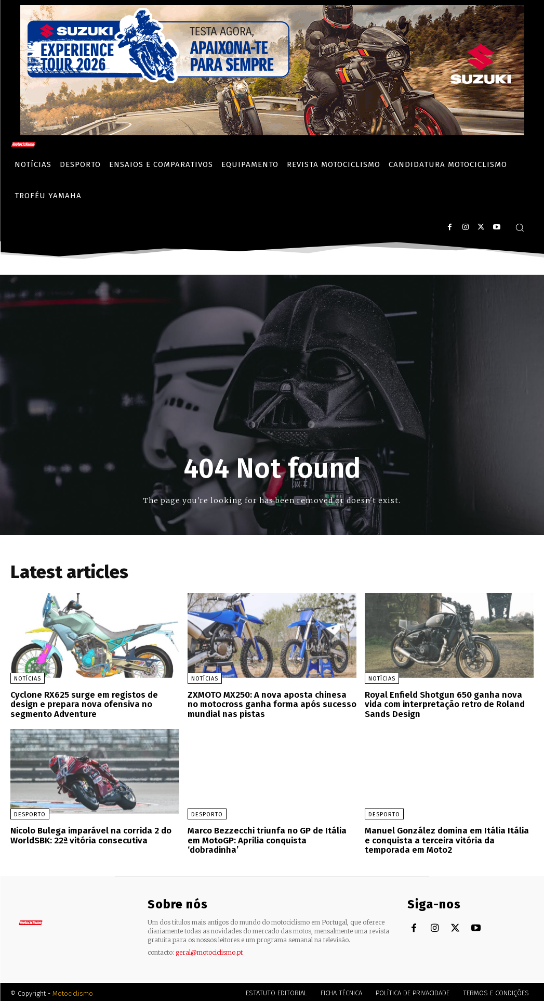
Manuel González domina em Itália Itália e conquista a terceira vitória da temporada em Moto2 (448, 838)
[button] (520, 227)
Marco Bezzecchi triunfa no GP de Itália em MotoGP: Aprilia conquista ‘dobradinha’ (272, 833)
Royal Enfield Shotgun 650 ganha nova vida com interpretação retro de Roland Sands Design (449, 703)
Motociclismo (72, 990)
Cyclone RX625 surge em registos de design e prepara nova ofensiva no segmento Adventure (82, 703)
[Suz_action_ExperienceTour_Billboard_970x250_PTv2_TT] (272, 132)
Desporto (30, 813)
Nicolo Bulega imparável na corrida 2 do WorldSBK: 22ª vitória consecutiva (88, 833)
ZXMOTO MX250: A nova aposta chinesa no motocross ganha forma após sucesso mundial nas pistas (270, 703)
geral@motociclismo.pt (209, 949)
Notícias (27, 678)
